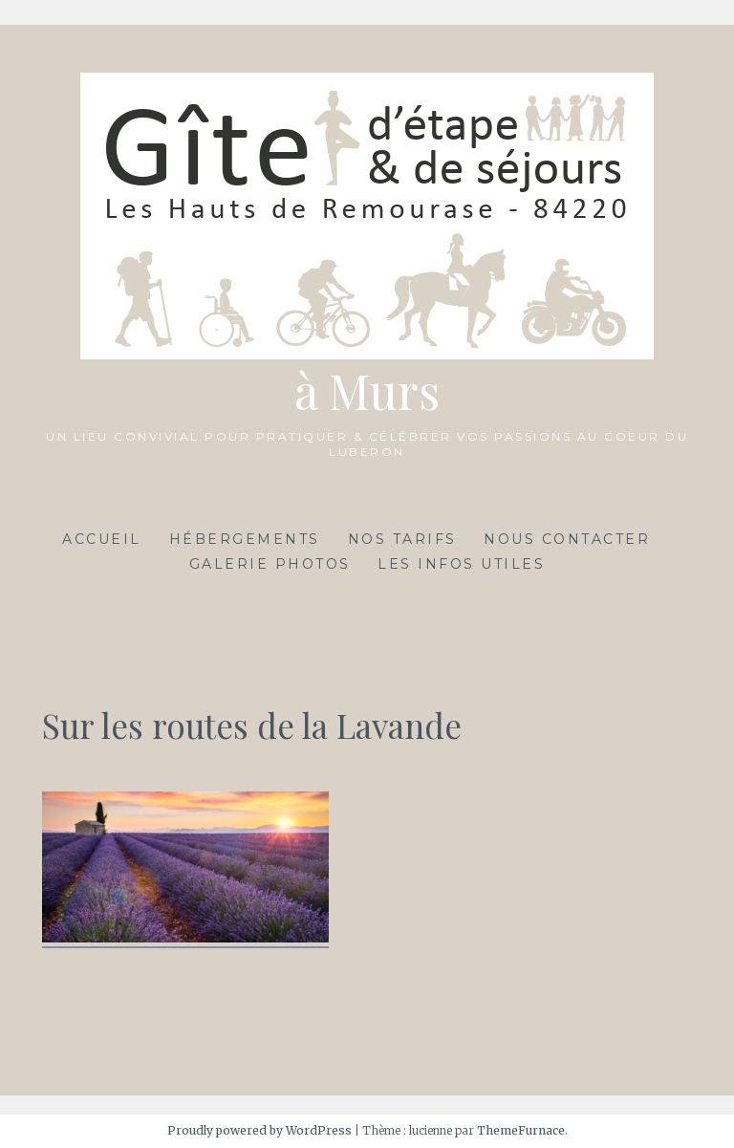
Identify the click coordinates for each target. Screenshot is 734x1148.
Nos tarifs (402, 539)
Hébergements (244, 539)
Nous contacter (567, 539)
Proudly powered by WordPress (259, 1130)
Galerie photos (270, 564)
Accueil (101, 539)
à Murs (367, 390)
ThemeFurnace (521, 1130)
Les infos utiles (461, 564)
